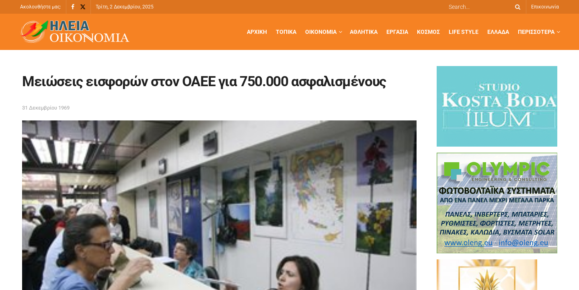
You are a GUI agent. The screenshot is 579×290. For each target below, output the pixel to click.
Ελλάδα (498, 32)
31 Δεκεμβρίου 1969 (46, 108)
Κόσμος (428, 32)
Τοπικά (286, 32)
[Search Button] (516, 7)
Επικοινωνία (545, 7)
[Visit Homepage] (74, 32)
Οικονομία (321, 32)
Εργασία (397, 32)
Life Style (463, 32)
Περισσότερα (536, 32)
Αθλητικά (364, 32)
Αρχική (257, 32)
